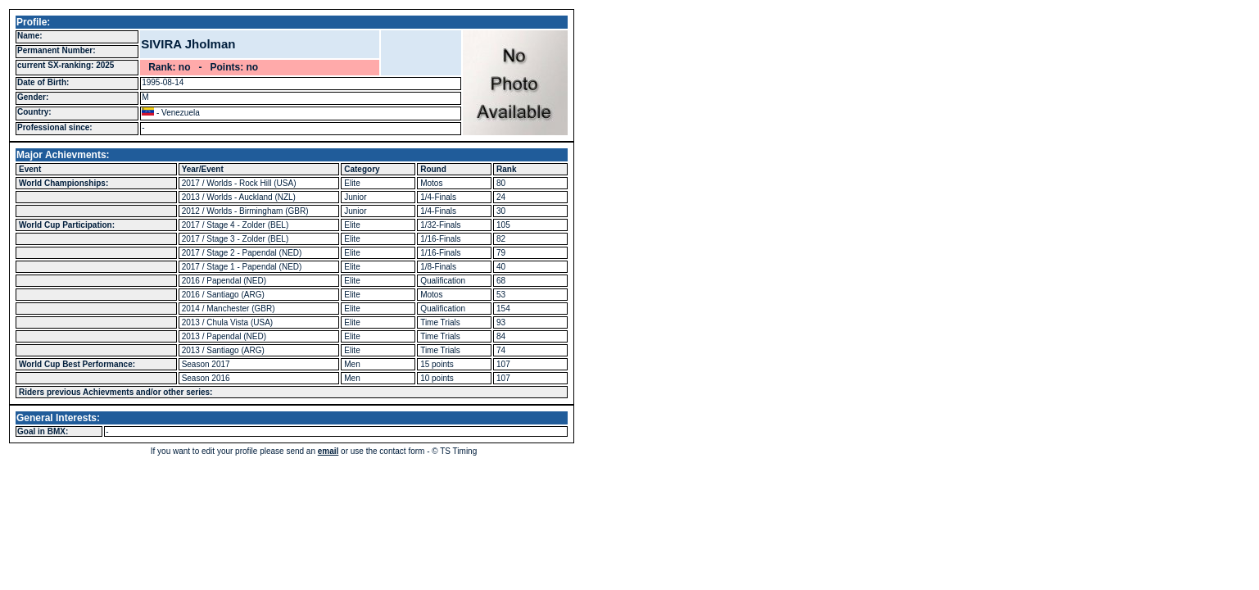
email (328, 451)
